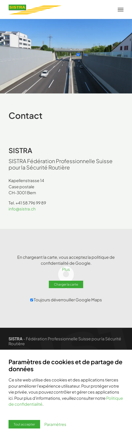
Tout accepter (24, 424)
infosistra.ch (22, 208)
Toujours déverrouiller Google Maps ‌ (66, 299)
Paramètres (55, 424)
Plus (66, 269)
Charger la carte (66, 284)
